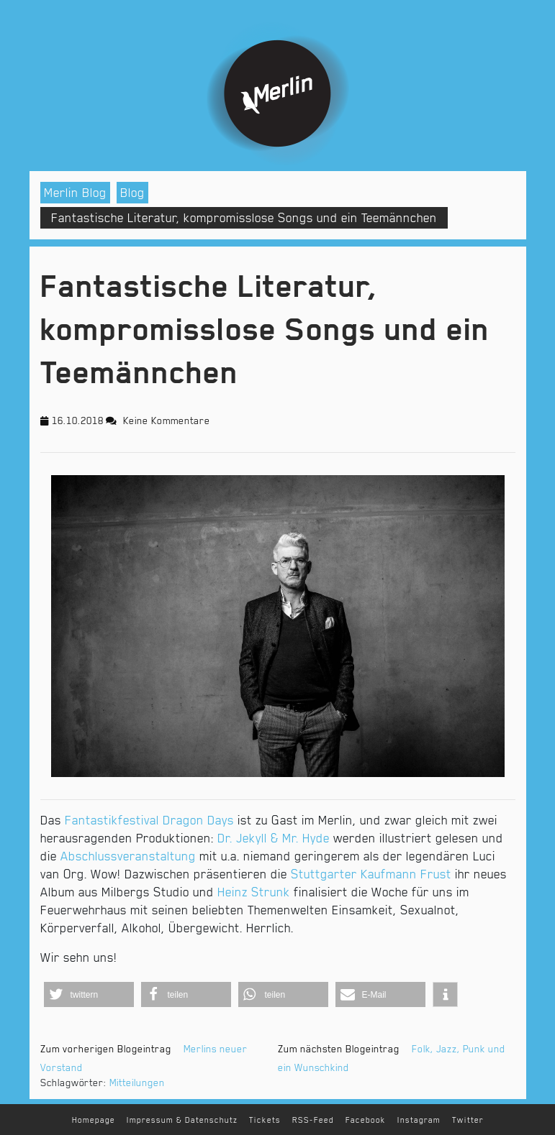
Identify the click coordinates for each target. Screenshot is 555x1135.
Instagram (419, 1120)
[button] (89, 994)
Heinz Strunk (253, 892)
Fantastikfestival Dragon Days (149, 820)
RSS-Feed (313, 1120)
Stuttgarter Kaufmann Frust (371, 874)
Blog (132, 192)
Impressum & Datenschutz (182, 1120)
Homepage (93, 1120)
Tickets (265, 1120)
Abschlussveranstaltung (128, 856)
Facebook (366, 1120)
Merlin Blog (75, 192)
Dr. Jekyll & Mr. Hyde (273, 838)
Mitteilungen (137, 1082)
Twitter (468, 1120)
